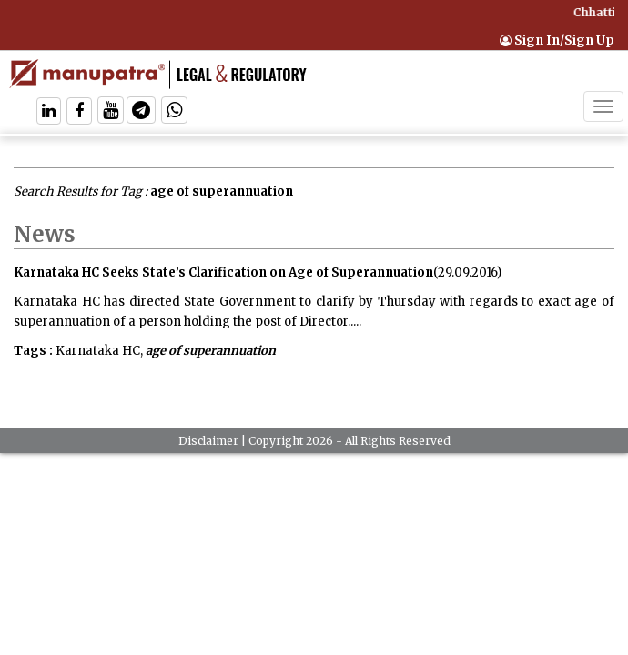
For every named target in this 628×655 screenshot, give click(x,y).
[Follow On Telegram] (141, 112)
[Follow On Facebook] (79, 112)
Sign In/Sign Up (557, 40)
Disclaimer (208, 441)
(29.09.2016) (467, 272)
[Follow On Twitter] (110, 112)
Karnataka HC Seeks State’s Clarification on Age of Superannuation (223, 272)
